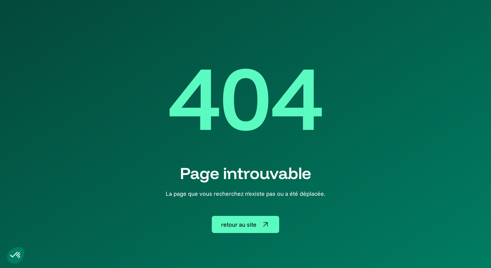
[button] (16, 255)
